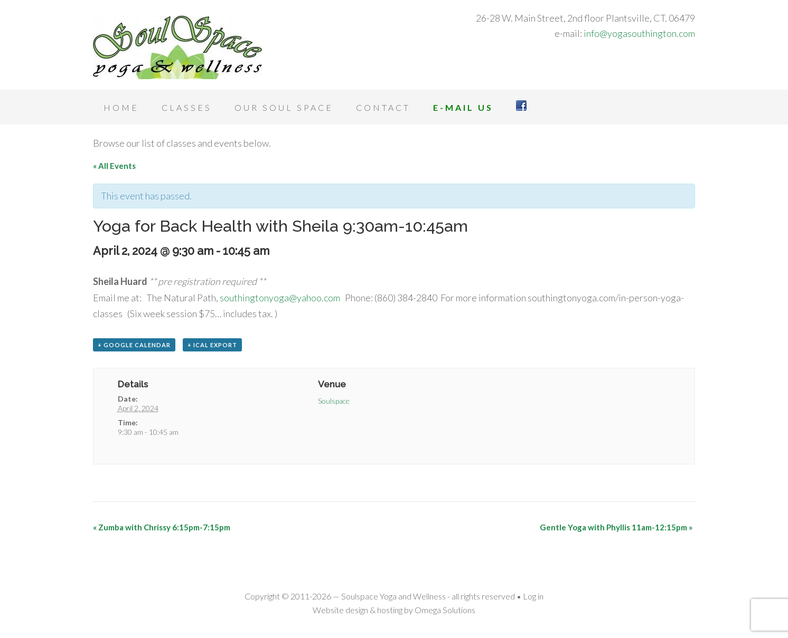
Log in (533, 596)
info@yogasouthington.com (639, 33)
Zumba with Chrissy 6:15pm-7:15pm (161, 527)
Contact (383, 107)
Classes (187, 107)
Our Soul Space (283, 107)
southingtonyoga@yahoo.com (280, 297)
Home (121, 107)
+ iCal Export (212, 344)
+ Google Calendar (134, 344)
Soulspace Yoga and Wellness (177, 47)
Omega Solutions (445, 610)
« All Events (114, 165)
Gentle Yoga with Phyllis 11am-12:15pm (616, 527)
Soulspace (334, 400)
